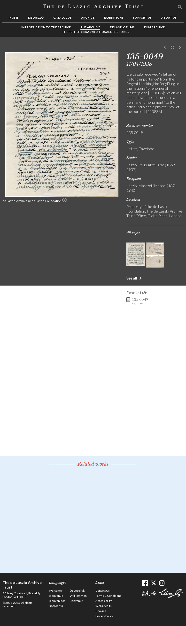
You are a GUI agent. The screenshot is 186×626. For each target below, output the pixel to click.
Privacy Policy (104, 616)
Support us (142, 17)
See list (172, 47)
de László (36, 17)
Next (180, 47)
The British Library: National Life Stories (95, 32)
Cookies (100, 611)
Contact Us (102, 590)
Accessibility (103, 601)
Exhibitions (113, 17)
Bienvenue (56, 595)
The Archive (90, 27)
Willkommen (78, 595)
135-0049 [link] (140, 301)
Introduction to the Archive (46, 27)
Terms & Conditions (108, 595)
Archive (87, 17)
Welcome (55, 590)
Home (13, 17)
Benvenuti (76, 601)
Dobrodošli (56, 606)
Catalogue (62, 17)
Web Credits (103, 606)
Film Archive (154, 27)
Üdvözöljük (77, 590)
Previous (165, 47)
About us (169, 17)
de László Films (122, 27)
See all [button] (131, 278)
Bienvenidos (57, 601)
